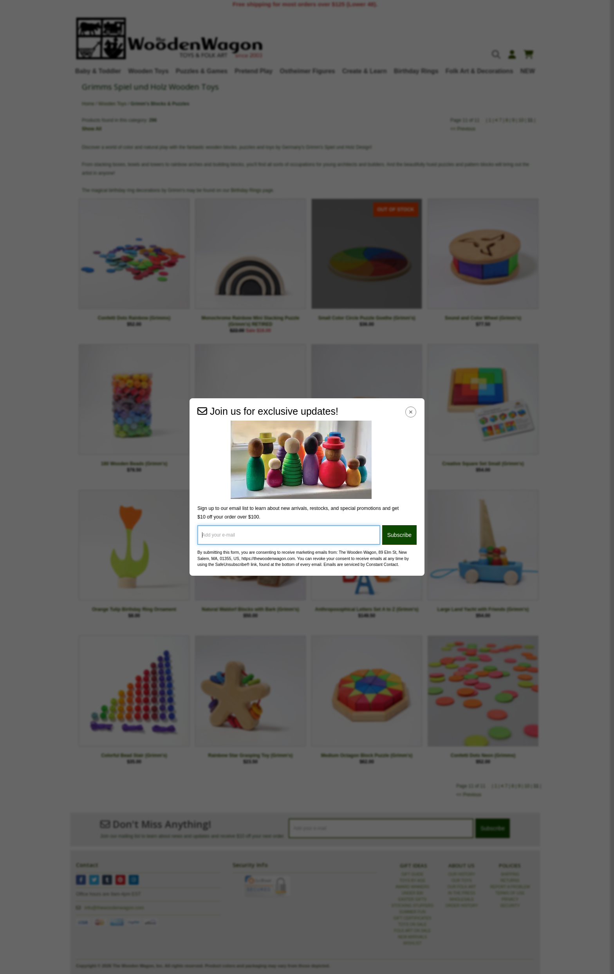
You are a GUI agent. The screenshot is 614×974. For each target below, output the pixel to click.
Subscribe (399, 535)
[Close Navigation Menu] (411, 411)
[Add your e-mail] (288, 535)
